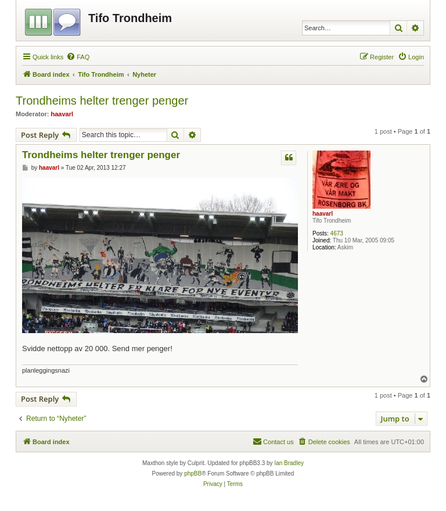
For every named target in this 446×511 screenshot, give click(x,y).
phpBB (193, 473)
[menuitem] (77, 57)
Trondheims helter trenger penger (102, 100)
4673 (336, 233)
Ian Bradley (289, 463)
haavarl (62, 113)
